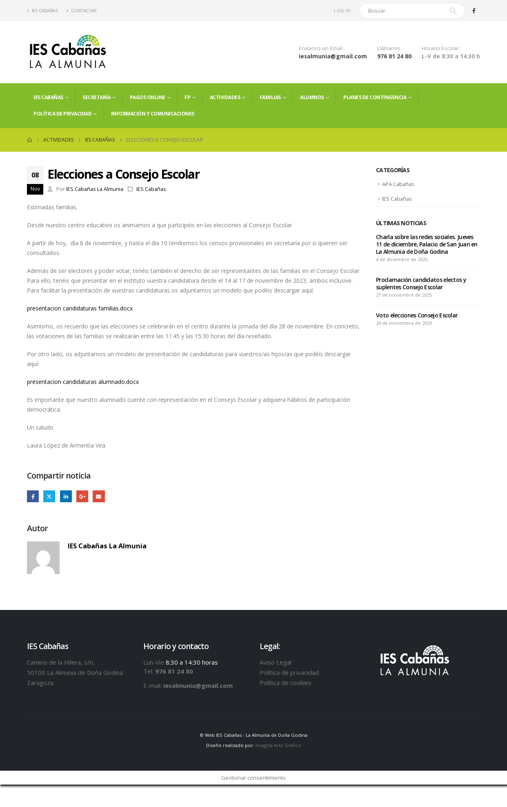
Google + (83, 496)
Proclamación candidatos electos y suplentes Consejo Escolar (421, 284)
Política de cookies (285, 682)
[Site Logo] (68, 52)
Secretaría (96, 97)
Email (99, 496)
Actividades (225, 97)
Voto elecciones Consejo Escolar (417, 316)
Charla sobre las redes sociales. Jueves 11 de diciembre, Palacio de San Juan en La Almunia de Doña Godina (427, 245)
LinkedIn (66, 496)
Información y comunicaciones (152, 113)
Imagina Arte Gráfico (278, 746)
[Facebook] (474, 10)
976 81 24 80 (394, 56)
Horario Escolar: (441, 48)
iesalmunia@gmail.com (333, 56)
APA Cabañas (399, 184)
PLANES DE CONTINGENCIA (374, 97)
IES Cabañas (42, 10)
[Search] (453, 11)
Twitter (50, 496)
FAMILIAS (270, 97)
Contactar (81, 10)
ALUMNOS (312, 97)
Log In (342, 10)
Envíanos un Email (320, 48)
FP (187, 97)
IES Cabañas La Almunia (94, 189)
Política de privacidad (62, 113)
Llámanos (388, 48)
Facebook (33, 496)
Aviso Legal (275, 662)
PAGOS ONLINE (147, 97)
